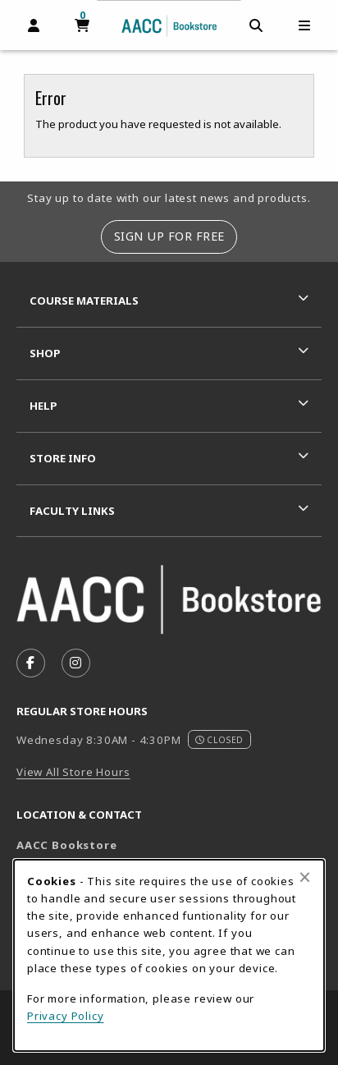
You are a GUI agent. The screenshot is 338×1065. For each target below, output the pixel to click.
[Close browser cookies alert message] (305, 877)
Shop (45, 353)
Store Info (63, 458)
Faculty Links (72, 510)
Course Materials (84, 300)
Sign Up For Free (169, 236)
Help (43, 405)
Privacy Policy (65, 1015)
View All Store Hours (73, 771)
